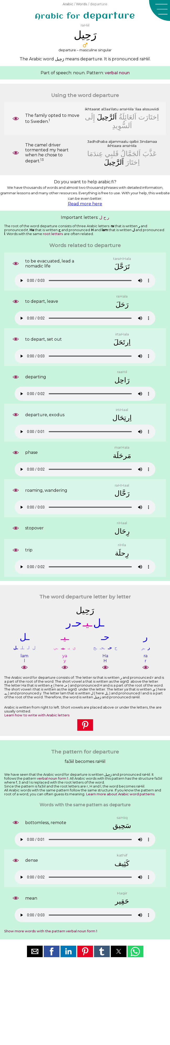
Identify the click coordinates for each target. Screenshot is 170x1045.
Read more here (85, 203)
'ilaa (138, 109)
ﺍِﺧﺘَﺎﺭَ (133, 162)
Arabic (68, 4)
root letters (53, 234)
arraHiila (126, 109)
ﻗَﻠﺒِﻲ (112, 153)
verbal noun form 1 (52, 778)
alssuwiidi (150, 109)
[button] (159, 10)
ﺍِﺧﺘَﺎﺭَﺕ (148, 117)
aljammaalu (118, 141)
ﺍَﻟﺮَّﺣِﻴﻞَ (107, 117)
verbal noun (117, 72)
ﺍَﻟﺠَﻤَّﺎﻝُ (130, 153)
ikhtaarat (92, 109)
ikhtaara (114, 146)
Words (81, 4)
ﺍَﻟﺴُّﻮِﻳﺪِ (122, 125)
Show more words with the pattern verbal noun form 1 (50, 931)
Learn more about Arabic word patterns (120, 794)
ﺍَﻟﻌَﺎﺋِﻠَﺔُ (127, 117)
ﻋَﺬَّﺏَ (149, 153)
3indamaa (148, 141)
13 (42, 159)
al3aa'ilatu (109, 109)
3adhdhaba (97, 141)
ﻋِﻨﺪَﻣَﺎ (95, 153)
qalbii (134, 141)
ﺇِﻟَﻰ (90, 117)
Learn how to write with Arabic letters (37, 715)
